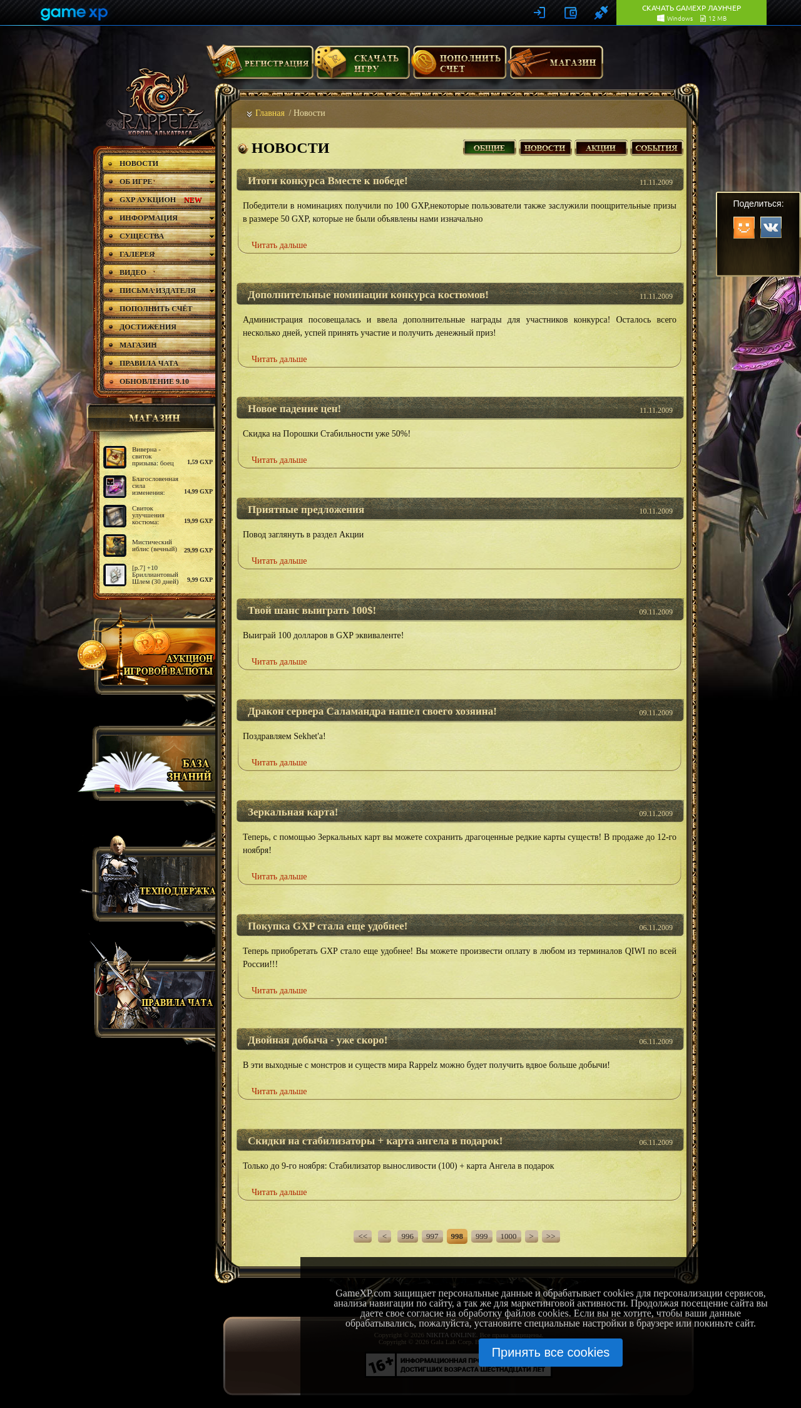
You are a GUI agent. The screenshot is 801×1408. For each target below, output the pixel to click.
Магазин (556, 67)
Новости (545, 146)
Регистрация (260, 67)
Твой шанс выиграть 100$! (312, 610)
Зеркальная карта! (293, 812)
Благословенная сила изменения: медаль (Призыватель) (155, 492)
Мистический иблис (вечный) (154, 545)
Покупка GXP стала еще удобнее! (327, 926)
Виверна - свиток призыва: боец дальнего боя (153, 459)
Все (489, 146)
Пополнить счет (459, 67)
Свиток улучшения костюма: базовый (148, 518)
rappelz (158, 101)
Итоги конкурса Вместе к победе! (328, 181)
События (656, 146)
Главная (270, 113)
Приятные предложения (306, 509)
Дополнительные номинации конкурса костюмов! (368, 295)
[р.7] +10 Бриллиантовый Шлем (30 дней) (155, 574)
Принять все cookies (551, 1352)
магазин (149, 417)
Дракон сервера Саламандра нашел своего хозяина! (372, 711)
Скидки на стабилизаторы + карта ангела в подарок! (375, 1141)
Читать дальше (279, 245)
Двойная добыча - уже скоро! (317, 1040)
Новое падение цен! (294, 409)
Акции (601, 146)
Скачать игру (362, 67)
